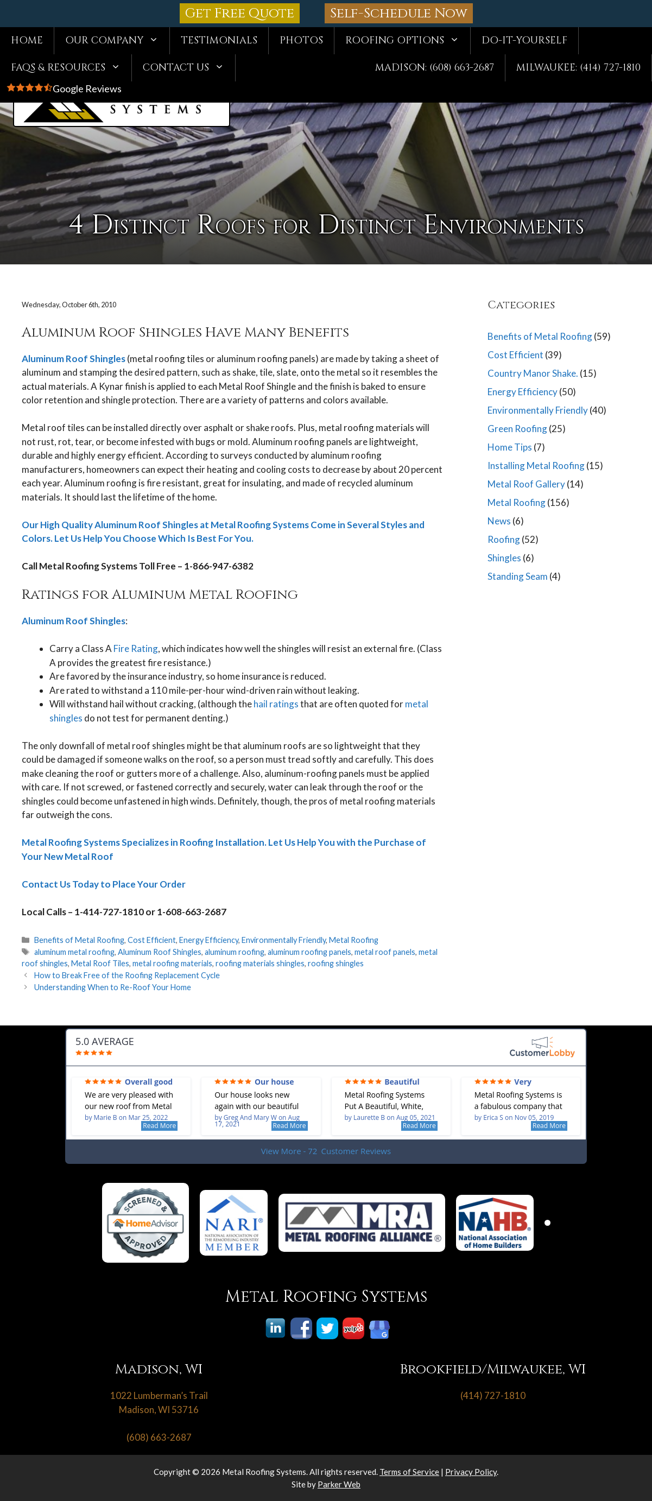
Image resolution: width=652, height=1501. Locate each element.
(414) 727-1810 (493, 1395)
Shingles (504, 557)
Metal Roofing (353, 940)
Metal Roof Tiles (100, 963)
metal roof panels (385, 952)
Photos (301, 40)
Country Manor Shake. (533, 373)
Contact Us (189, 67)
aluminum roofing (234, 952)
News (499, 521)
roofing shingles (336, 963)
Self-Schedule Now (398, 13)
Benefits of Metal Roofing (79, 940)
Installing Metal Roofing (536, 465)
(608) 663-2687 (159, 1437)
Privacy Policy (471, 1472)
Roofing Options (407, 40)
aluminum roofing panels (309, 952)
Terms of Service (409, 1472)
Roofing (504, 539)
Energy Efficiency (208, 940)
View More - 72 (326, 1151)
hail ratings (276, 704)
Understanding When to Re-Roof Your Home (112, 987)
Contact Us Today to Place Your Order (104, 884)
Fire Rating (135, 648)
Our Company (117, 40)
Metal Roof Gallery (526, 484)
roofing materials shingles (260, 963)
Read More (159, 1125)
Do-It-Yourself (524, 40)
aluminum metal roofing (74, 952)
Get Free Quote (239, 13)
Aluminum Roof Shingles (73, 358)
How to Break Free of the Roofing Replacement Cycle (127, 975)
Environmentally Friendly (284, 940)
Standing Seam (518, 576)
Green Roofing (517, 428)
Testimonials (219, 40)
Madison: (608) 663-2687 (434, 67)
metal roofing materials (172, 963)
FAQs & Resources (71, 67)
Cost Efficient (152, 940)
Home (27, 40)
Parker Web (339, 1484)
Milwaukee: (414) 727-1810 (578, 67)
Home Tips (510, 447)
